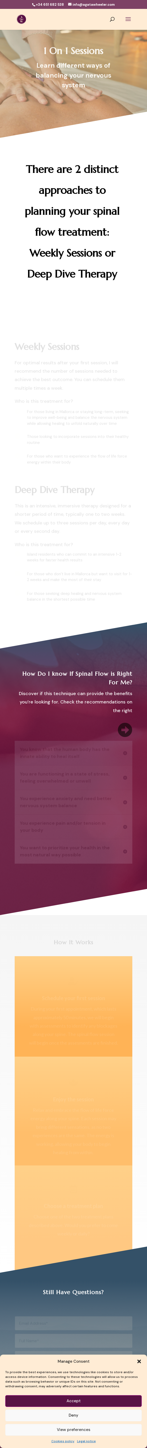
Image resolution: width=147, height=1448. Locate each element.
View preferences (73, 1429)
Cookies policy (62, 1441)
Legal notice (86, 1441)
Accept (74, 1401)
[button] (139, 1361)
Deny (73, 1415)
